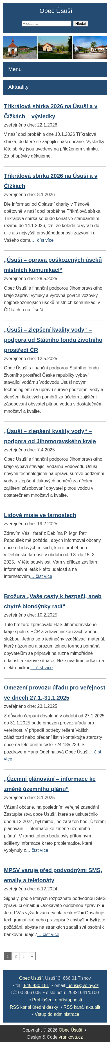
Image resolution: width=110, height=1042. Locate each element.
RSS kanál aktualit (81, 1007)
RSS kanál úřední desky (34, 1007)
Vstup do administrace (57, 1014)
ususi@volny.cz (82, 985)
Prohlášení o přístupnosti (57, 999)
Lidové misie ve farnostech (40, 515)
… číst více (43, 240)
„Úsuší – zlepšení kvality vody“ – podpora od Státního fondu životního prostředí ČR (53, 340)
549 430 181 (36, 985)
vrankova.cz (71, 1037)
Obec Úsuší (55, 10)
